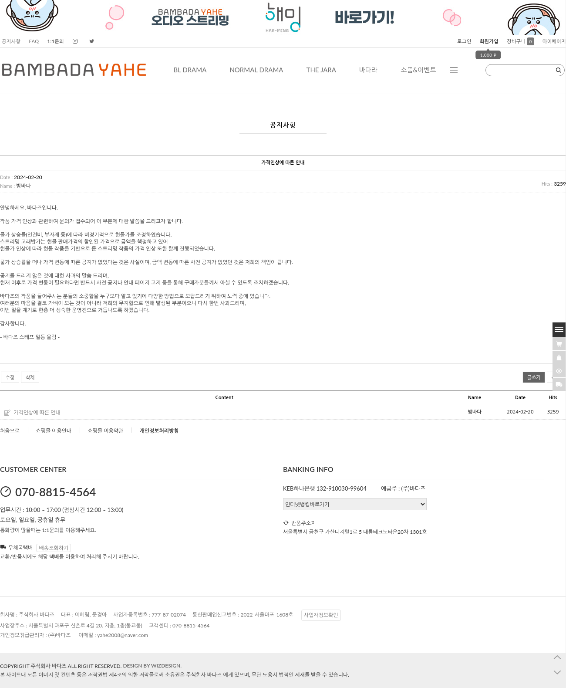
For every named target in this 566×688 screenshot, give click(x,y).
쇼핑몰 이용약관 (105, 430)
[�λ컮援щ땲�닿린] (559, 343)
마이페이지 (554, 41)
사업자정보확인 (321, 615)
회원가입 (489, 41)
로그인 (464, 41)
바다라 (368, 70)
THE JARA (321, 70)
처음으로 (10, 430)
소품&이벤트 (418, 70)
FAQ (34, 41)
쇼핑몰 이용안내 (53, 430)
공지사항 (11, 41)
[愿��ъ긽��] (559, 357)
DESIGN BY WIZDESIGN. (152, 665)
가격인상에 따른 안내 (37, 412)
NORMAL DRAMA (256, 70)
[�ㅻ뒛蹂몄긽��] (559, 370)
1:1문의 (55, 41)
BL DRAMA (189, 70)
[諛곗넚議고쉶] (559, 384)
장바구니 (520, 41)
